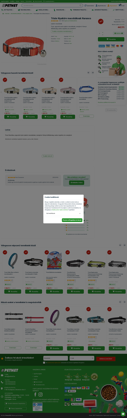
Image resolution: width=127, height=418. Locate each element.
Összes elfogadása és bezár (72, 220)
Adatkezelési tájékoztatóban (60, 210)
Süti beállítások (50, 213)
